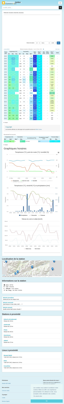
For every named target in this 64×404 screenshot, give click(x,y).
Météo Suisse (39, 129)
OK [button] (47, 401)
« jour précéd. (7, 49)
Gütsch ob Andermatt (32, 320)
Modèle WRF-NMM (6, 383)
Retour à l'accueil (12, 3)
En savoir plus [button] (38, 396)
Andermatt (32, 325)
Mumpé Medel (32, 356)
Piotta (32, 331)
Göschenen (32, 336)
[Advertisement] (32, 28)
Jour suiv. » (57, 49)
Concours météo (5, 390)
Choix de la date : (30, 42)
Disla (32, 361)
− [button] (4, 265)
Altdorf (32, 341)
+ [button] (4, 262)
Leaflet (3, 275)
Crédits (3, 397)
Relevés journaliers (32, 298)
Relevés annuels (32, 308)
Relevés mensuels (32, 303)
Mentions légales (6, 401)
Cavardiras (32, 367)
